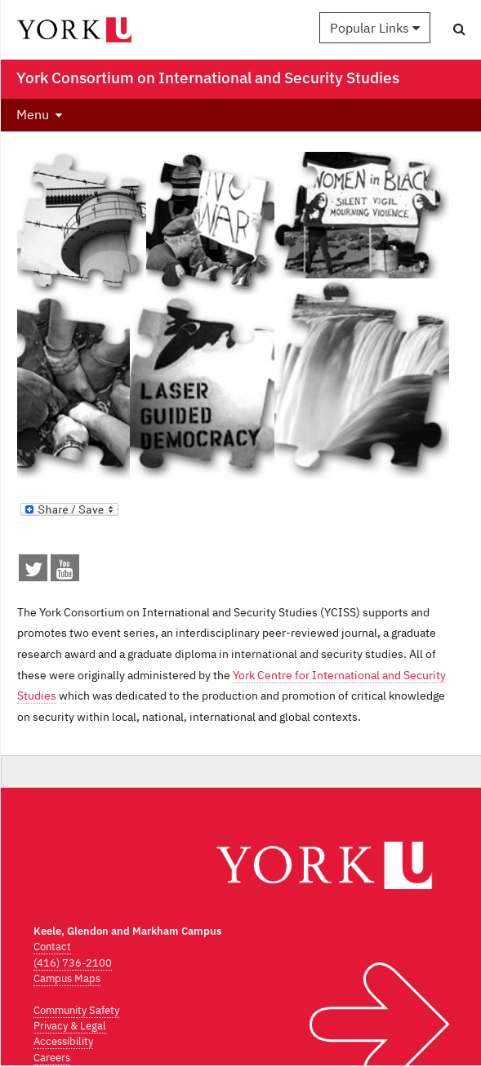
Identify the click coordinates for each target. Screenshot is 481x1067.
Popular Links (375, 28)
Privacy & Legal (69, 1026)
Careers (51, 1058)
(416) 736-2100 (72, 963)
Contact (52, 947)
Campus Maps (66, 978)
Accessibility (63, 1041)
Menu (32, 114)
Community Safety (76, 1010)
